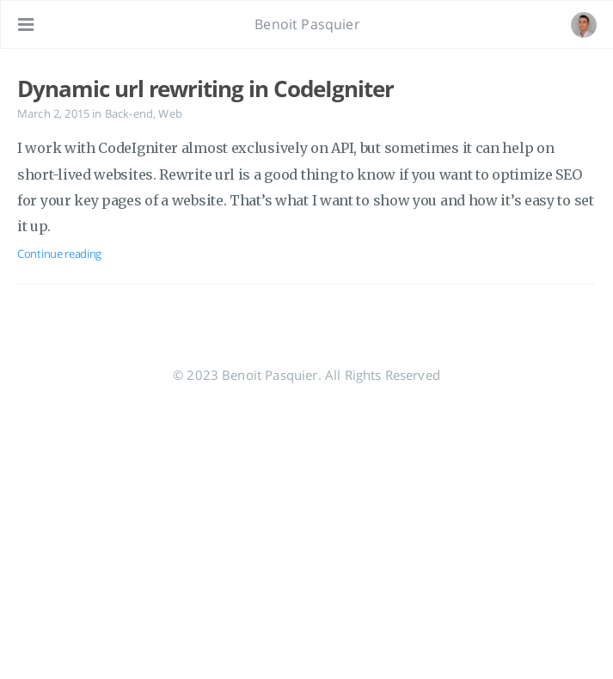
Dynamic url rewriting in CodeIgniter (205, 88)
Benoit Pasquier (306, 24)
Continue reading (59, 253)
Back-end (129, 113)
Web (169, 113)
